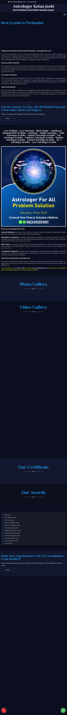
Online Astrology (48, 133)
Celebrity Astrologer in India (39, 138)
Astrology (33, 133)
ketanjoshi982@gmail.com (16, 2)
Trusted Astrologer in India (40, 140)
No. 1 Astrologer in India (11, 538)
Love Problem (10, 131)
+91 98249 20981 (31, 2)
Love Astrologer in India (44, 142)
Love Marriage (26, 131)
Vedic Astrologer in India (12, 523)
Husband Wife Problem (14, 133)
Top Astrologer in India (11, 528)
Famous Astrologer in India (41, 135)
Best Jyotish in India (10, 517)
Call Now (7, 119)
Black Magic (42, 131)
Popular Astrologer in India (12, 533)
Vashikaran (56, 131)
